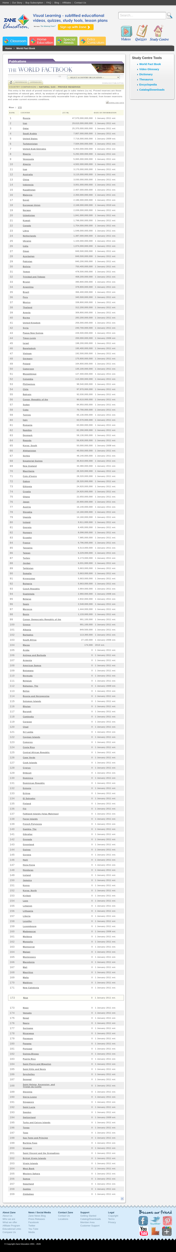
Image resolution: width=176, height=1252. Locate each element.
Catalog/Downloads (152, 89)
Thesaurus (146, 79)
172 (20, 107)
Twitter (31, 1225)
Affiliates (66, 2)
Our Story (17, 2)
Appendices (35, 82)
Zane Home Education (41, 41)
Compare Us (9, 1232)
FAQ (48, 2)
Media (31, 1232)
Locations (63, 1219)
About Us (7, 1215)
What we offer (10, 1222)
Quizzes (141, 33)
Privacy (112, 1222)
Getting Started (88, 1215)
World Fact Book (25, 48)
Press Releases (36, 1219)
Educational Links (12, 1229)
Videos (126, 33)
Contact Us (80, 2)
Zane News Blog (37, 1215)
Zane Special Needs (66, 41)
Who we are (9, 1219)
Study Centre (159, 33)
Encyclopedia (148, 84)
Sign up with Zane (76, 27)
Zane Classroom (15, 41)
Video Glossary (149, 69)
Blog (56, 2)
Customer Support (90, 1225)
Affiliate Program (11, 1225)
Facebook (33, 1222)
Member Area (87, 1222)
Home (6, 2)
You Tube (33, 1229)
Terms (111, 1219)
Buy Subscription (34, 2)
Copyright (113, 1215)
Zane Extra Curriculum (92, 41)
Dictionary (146, 74)
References (21, 82)
